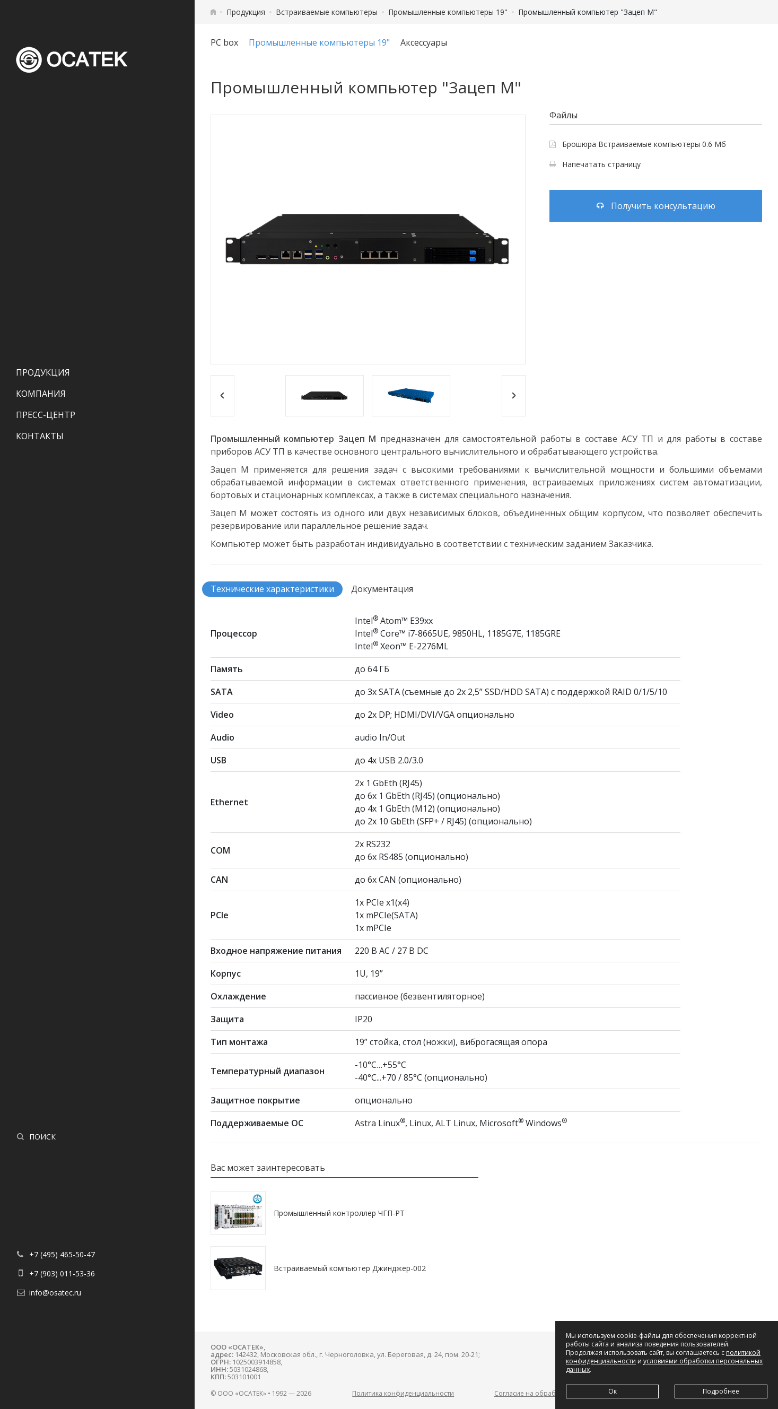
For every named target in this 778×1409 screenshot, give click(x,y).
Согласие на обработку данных (544, 1393)
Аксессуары (423, 42)
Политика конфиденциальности (403, 1393)
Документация (382, 589)
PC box (224, 42)
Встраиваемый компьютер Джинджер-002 (350, 1268)
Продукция (43, 372)
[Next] (514, 395)
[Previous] (222, 395)
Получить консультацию (656, 206)
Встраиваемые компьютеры (327, 12)
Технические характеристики (272, 589)
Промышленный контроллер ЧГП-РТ (339, 1213)
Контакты (40, 436)
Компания (41, 393)
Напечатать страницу (595, 164)
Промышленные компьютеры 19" (448, 12)
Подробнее (721, 1391)
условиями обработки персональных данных (664, 1365)
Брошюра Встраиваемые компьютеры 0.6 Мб (637, 144)
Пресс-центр (45, 415)
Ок (612, 1391)
